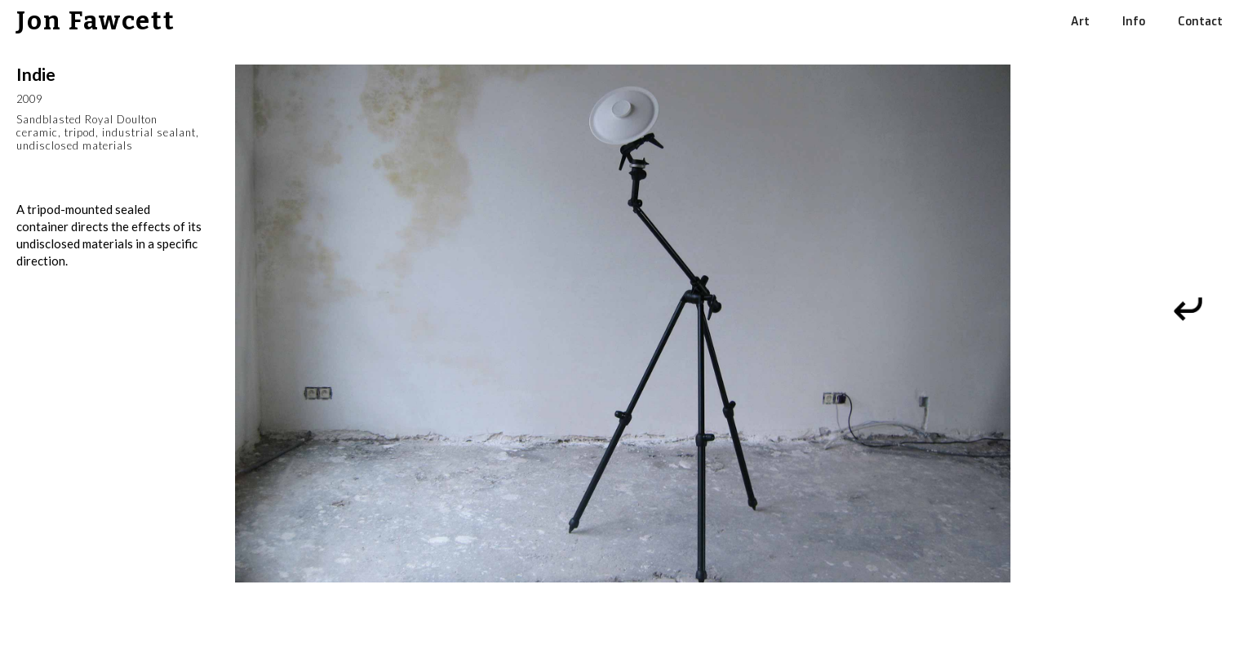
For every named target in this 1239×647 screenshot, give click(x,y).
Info (1133, 21)
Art (1080, 21)
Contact (1200, 21)
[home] (87, 21)
